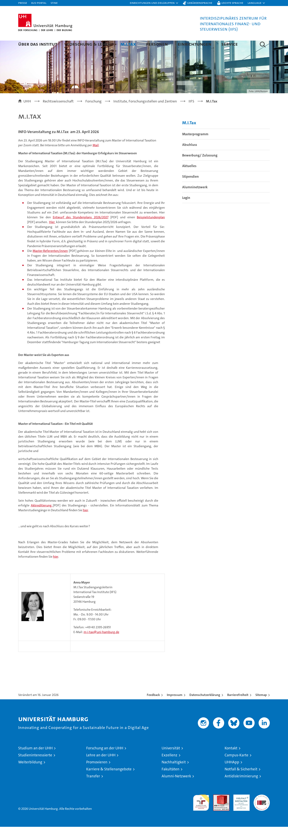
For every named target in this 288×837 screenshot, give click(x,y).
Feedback (153, 705)
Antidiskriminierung (241, 786)
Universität (171, 758)
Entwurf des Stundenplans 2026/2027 (81, 227)
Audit (217, 807)
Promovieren (96, 772)
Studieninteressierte (35, 765)
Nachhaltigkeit (174, 772)
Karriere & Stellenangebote (109, 779)
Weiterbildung (30, 772)
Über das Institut (37, 44)
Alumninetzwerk (195, 197)
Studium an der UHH (35, 758)
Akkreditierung (42, 515)
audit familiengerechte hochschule (201, 811)
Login (186, 208)
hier (85, 520)
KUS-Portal (38, 3)
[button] (154, 3)
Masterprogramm (195, 144)
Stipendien (190, 186)
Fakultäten (170, 779)
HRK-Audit (240, 807)
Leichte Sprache (232, 3)
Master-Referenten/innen (50, 261)
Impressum (174, 705)
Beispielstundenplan (151, 227)
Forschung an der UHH (104, 758)
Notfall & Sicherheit (241, 779)
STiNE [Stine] (54, 3)
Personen (157, 44)
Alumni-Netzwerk (176, 786)
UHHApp (232, 772)
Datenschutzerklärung (204, 705)
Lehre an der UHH (100, 765)
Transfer (93, 786)
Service (229, 44)
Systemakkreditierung (262, 807)
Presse (22, 3)
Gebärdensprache (199, 3)
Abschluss (189, 155)
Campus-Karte (236, 765)
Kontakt (231, 758)
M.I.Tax (128, 44)
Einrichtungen (194, 44)
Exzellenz (169, 765)
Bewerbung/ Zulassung (199, 165)
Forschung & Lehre (88, 44)
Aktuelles (189, 176)
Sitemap (261, 705)
